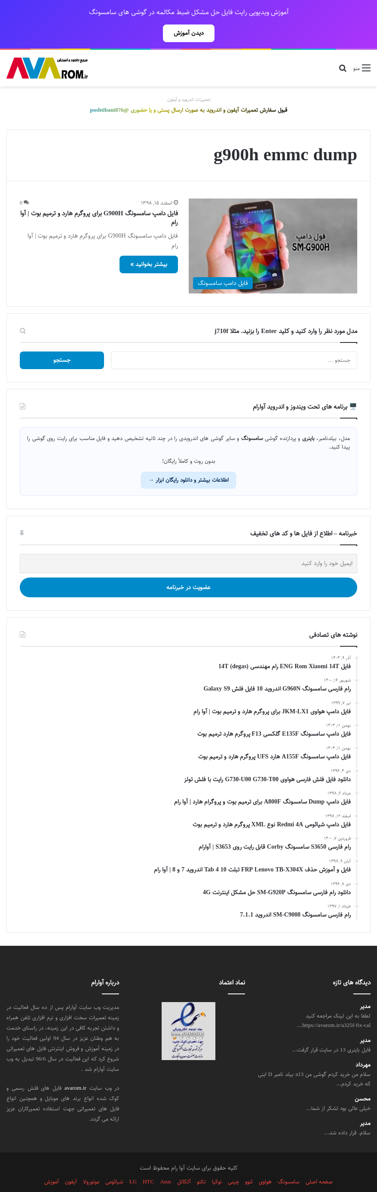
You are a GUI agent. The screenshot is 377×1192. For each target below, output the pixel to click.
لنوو (249, 1162)
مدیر (365, 987)
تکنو (201, 1162)
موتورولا (91, 1162)
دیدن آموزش (189, 33)
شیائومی (114, 1162)
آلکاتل (184, 1162)
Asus (165, 1162)
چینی (233, 1162)
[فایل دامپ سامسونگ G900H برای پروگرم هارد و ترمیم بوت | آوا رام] (273, 227)
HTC (148, 1162)
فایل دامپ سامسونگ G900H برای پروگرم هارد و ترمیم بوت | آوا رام (99, 198)
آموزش (51, 1162)
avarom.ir (75, 1069)
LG (133, 1162)
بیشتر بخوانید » (148, 245)
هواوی (265, 1162)
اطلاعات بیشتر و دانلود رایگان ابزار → (188, 461)
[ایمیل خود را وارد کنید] (188, 544)
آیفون (71, 1162)
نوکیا (217, 1162)
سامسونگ (289, 1162)
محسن (363, 1080)
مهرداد (363, 1046)
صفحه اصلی (319, 1162)
